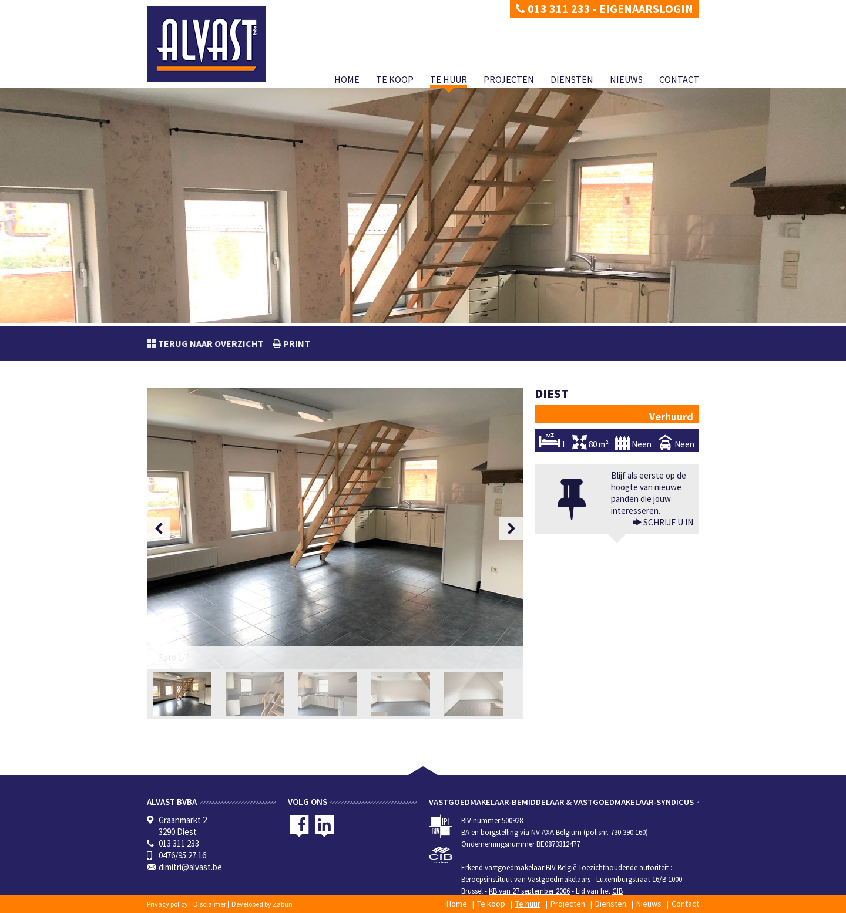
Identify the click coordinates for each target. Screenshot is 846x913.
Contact (679, 79)
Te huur (448, 79)
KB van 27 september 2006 (529, 891)
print (295, 343)
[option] (335, 528)
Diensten (571, 79)
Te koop (395, 79)
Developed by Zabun (262, 903)
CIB (617, 891)
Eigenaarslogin (646, 8)
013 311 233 (553, 8)
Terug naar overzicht (210, 343)
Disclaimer (209, 903)
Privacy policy (167, 903)
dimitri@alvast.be (190, 866)
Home (347, 79)
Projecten (509, 79)
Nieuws (626, 79)
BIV (551, 867)
